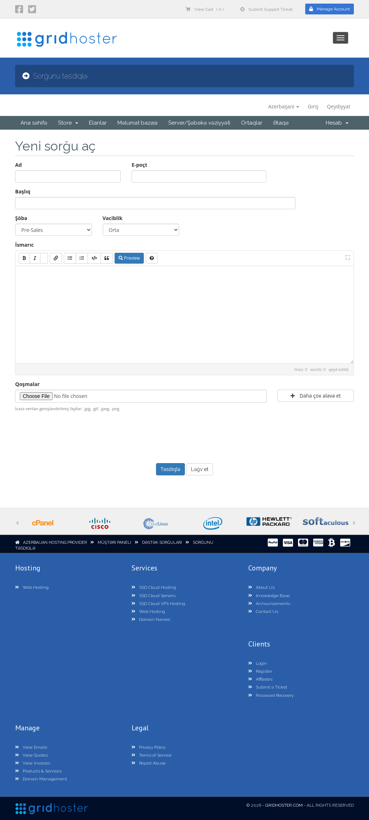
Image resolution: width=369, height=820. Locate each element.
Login (257, 663)
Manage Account (329, 9)
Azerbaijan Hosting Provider (55, 542)
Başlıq (22, 191)
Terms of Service (152, 755)
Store (68, 123)
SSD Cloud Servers (153, 595)
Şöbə (21, 218)
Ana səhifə (34, 123)
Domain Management (41, 778)
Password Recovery (271, 695)
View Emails (31, 747)
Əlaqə (281, 123)
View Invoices (32, 763)
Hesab (337, 123)
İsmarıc (24, 244)
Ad (18, 164)
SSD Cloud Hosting (154, 587)
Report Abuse (149, 763)
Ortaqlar (251, 123)
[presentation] (184, 436)
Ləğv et (199, 469)
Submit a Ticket (267, 687)
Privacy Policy (148, 747)
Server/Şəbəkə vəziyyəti (199, 123)
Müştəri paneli (114, 542)
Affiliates (260, 679)
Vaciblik (113, 218)
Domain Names (151, 619)
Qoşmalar (27, 384)
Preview (129, 258)
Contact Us (263, 611)
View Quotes (31, 755)
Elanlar (98, 123)
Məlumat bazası (137, 123)
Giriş (313, 106)
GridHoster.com (284, 805)
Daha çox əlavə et (315, 395)
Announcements (269, 603)
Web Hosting (32, 587)
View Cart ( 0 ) (205, 9)
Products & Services (38, 771)
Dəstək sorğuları (162, 542)
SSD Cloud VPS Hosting (158, 603)
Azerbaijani (283, 106)
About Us (261, 587)
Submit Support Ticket (266, 9)
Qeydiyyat (338, 106)
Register (260, 671)
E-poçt (139, 164)
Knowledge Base (269, 595)
